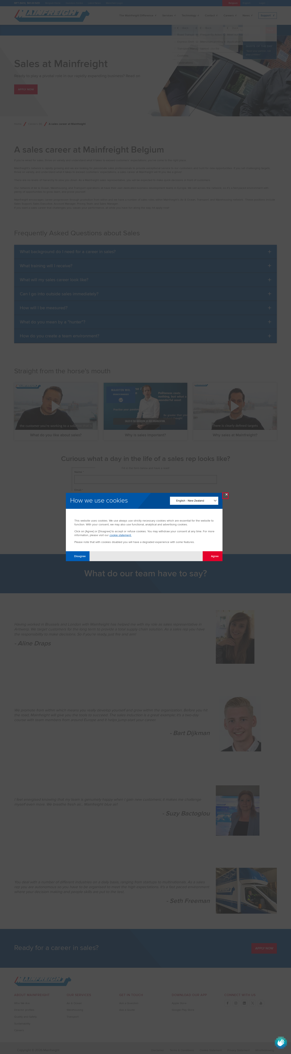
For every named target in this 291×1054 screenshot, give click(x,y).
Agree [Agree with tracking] (212, 556)
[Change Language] (194, 501)
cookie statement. (121, 535)
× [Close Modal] (226, 495)
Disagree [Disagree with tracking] (78, 556)
